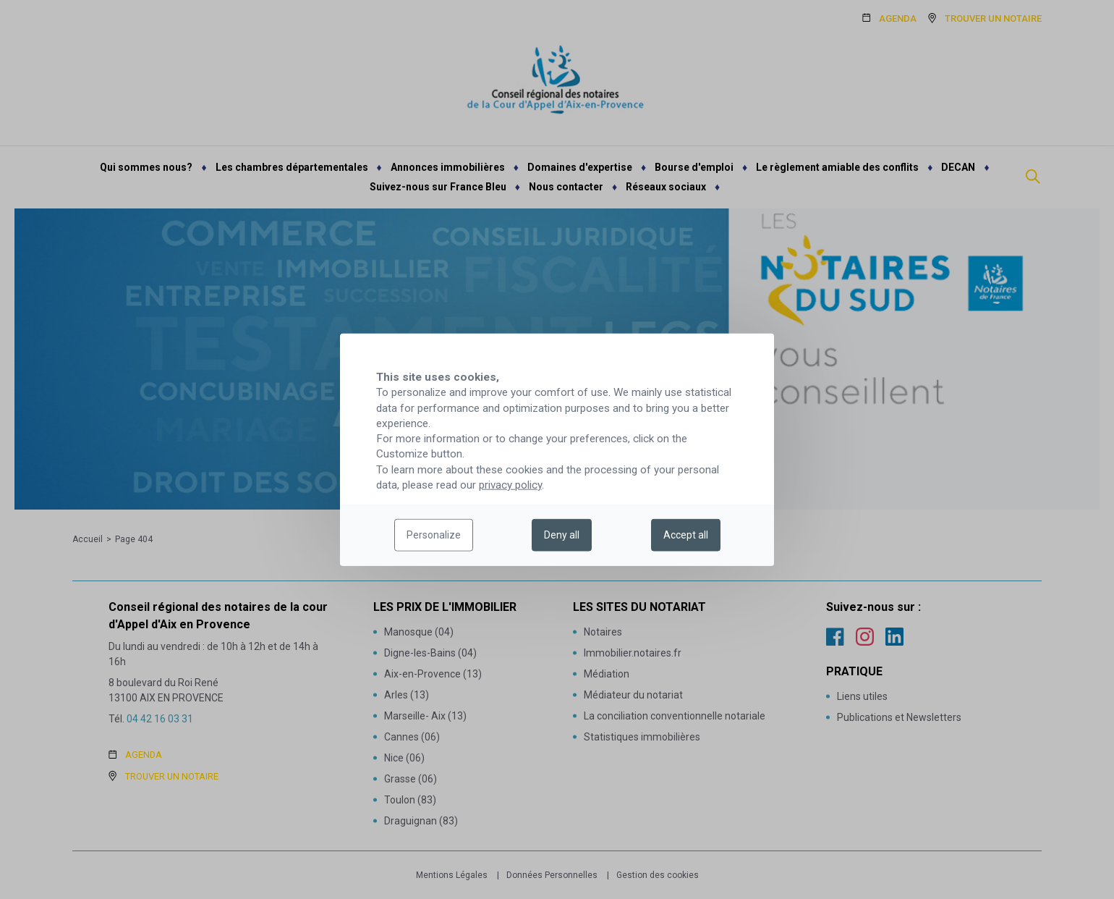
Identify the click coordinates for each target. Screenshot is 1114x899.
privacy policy (510, 484)
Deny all (561, 535)
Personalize (434, 535)
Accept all (685, 535)
